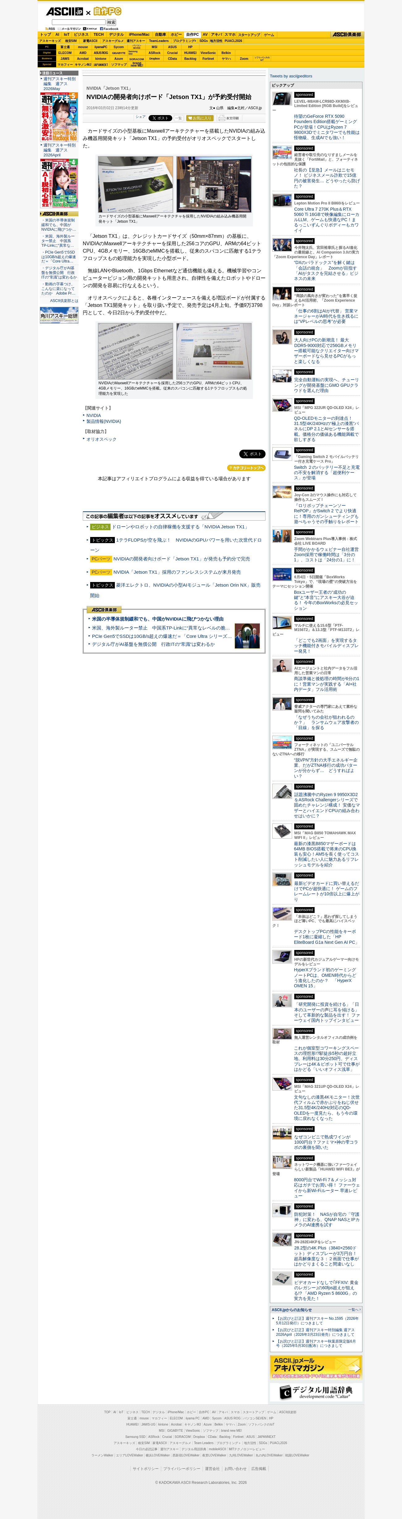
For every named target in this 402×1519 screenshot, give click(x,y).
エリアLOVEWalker (129, 1455)
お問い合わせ (235, 1469)
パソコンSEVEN (136, 46)
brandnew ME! (137, 64)
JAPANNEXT (101, 64)
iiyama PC (193, 1418)
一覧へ (353, 1309)
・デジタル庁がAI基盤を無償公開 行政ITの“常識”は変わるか (59, 272)
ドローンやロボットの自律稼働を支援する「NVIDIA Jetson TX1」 (180, 526)
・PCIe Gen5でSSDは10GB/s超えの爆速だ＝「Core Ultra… (58, 257)
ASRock (154, 53)
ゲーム (269, 35)
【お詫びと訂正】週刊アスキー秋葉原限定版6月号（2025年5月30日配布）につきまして (316, 1343)
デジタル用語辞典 (194, 1449)
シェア (141, 116)
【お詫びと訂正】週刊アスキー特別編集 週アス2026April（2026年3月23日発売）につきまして (315, 1332)
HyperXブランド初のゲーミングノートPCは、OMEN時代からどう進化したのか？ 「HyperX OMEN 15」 (325, 977)
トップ (45, 34)
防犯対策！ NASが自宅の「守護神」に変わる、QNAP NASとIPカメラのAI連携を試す (327, 1220)
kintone (101, 58)
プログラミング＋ (228, 1443)
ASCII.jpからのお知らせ (292, 1310)
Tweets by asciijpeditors (291, 76)
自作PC (105, 11)
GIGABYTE (118, 53)
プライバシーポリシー (181, 1469)
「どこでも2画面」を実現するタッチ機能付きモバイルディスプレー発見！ (326, 646)
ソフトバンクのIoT (262, 58)
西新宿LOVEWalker (186, 1455)
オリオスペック (101, 439)
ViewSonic (208, 53)
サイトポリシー (146, 1469)
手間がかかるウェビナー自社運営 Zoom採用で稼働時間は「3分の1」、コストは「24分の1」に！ (328, 555)
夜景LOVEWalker (214, 1455)
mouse (83, 47)
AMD (82, 53)
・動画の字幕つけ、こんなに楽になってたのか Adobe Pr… (58, 288)
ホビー (176, 34)
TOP (107, 1412)
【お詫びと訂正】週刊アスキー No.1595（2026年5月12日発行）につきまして (317, 1320)
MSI (154, 47)
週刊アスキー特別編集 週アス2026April (60, 150)
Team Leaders (203, 1443)
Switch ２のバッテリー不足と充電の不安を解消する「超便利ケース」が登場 (327, 473)
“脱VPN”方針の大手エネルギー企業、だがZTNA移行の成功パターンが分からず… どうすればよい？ (326, 767)
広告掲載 (258, 1469)
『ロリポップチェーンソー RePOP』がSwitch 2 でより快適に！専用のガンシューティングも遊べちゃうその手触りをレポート (326, 513)
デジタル (116, 34)
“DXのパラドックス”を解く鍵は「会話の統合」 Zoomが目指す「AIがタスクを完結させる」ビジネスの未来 (326, 270)
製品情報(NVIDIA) (103, 421)
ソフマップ (119, 64)
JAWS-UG (148, 1424)
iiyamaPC (100, 47)
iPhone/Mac (139, 34)
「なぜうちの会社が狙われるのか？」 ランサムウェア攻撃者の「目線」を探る (326, 722)
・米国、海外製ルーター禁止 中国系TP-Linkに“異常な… (58, 241)
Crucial (172, 53)
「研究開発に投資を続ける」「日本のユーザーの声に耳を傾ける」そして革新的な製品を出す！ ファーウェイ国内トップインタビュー (327, 1012)
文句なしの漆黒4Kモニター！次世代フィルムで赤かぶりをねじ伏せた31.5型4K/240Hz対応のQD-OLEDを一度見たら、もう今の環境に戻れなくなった (327, 1108)
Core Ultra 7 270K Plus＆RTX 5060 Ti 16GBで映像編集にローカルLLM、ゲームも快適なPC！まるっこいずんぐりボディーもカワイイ (326, 220)
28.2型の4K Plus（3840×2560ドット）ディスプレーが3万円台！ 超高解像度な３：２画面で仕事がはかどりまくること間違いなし (326, 1255)
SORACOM (183, 1437)
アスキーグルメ (113, 41)
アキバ (216, 34)
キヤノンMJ (83, 64)
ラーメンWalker (102, 1455)
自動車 (160, 34)
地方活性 (216, 41)
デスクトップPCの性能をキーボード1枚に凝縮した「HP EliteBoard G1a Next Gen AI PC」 (326, 937)
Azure (119, 58)
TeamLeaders (159, 41)
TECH (99, 34)
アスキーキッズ (50, 41)
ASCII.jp (64, 11)
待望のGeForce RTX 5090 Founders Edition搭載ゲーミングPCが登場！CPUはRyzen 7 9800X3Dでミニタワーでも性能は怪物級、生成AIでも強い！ (327, 127)
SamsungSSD (132, 52)
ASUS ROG (101, 53)
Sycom (119, 47)
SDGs (203, 41)
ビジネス (81, 34)
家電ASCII (90, 41)
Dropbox (154, 58)
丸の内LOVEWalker (269, 1455)
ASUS (172, 47)
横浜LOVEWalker (158, 1455)
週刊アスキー (136, 41)
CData (172, 58)
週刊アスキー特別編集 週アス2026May (60, 83)
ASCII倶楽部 (347, 35)
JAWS (65, 58)
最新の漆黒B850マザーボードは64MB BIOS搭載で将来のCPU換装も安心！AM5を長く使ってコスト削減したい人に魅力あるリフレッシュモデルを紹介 (326, 854)
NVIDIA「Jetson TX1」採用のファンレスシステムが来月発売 (177, 572)
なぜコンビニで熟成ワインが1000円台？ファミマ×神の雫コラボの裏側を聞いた (326, 1142)
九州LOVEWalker (241, 1455)
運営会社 (212, 1469)
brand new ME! (231, 1430)
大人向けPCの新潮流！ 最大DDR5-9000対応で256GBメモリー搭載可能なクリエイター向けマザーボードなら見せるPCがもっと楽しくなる (326, 350)
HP (190, 47)
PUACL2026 (233, 41)
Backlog (190, 58)
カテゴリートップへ (246, 468)
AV (205, 34)
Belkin (226, 53)
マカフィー (65, 64)
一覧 (178, 118)
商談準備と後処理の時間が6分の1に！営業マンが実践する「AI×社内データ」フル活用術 (326, 684)
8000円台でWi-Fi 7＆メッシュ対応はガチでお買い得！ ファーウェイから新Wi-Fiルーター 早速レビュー (327, 1187)
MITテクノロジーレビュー (247, 1449)
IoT (66, 34)
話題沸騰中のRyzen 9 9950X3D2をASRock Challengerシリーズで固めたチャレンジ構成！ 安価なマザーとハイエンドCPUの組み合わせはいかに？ (327, 805)
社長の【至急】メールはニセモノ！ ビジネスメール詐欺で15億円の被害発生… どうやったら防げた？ (327, 177)
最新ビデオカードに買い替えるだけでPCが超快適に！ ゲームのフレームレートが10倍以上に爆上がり (326, 891)
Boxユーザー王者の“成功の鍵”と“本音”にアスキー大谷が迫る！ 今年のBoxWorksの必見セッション (326, 600)
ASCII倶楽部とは (64, 301)
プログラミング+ (184, 41)
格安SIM (71, 41)
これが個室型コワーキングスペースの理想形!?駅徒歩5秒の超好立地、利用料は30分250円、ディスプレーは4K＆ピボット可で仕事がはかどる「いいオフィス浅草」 (327, 1059)
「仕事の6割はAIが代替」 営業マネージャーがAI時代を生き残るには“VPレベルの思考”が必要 (326, 316)
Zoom (244, 58)
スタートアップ (249, 35)
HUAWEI (190, 53)
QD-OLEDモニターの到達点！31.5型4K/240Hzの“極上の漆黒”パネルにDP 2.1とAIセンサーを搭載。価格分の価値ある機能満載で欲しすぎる (326, 429)
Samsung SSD (135, 1437)
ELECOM (65, 53)
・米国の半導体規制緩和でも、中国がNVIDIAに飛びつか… (58, 225)
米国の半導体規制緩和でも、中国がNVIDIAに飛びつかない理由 (158, 618)
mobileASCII (217, 1449)
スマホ (230, 34)
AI (57, 34)
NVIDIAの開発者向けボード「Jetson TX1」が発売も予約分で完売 (182, 558)
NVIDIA (93, 415)
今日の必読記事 (146, 1449)
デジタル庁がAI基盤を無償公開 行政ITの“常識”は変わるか (153, 644)
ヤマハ (226, 58)
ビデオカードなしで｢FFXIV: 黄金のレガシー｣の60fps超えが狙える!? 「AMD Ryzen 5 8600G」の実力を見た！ (326, 1290)
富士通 (65, 47)
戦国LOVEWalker (297, 1455)
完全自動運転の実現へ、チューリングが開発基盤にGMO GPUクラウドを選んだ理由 (326, 385)
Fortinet (208, 58)
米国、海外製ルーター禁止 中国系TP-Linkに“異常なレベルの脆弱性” (164, 627)
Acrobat (83, 58)
